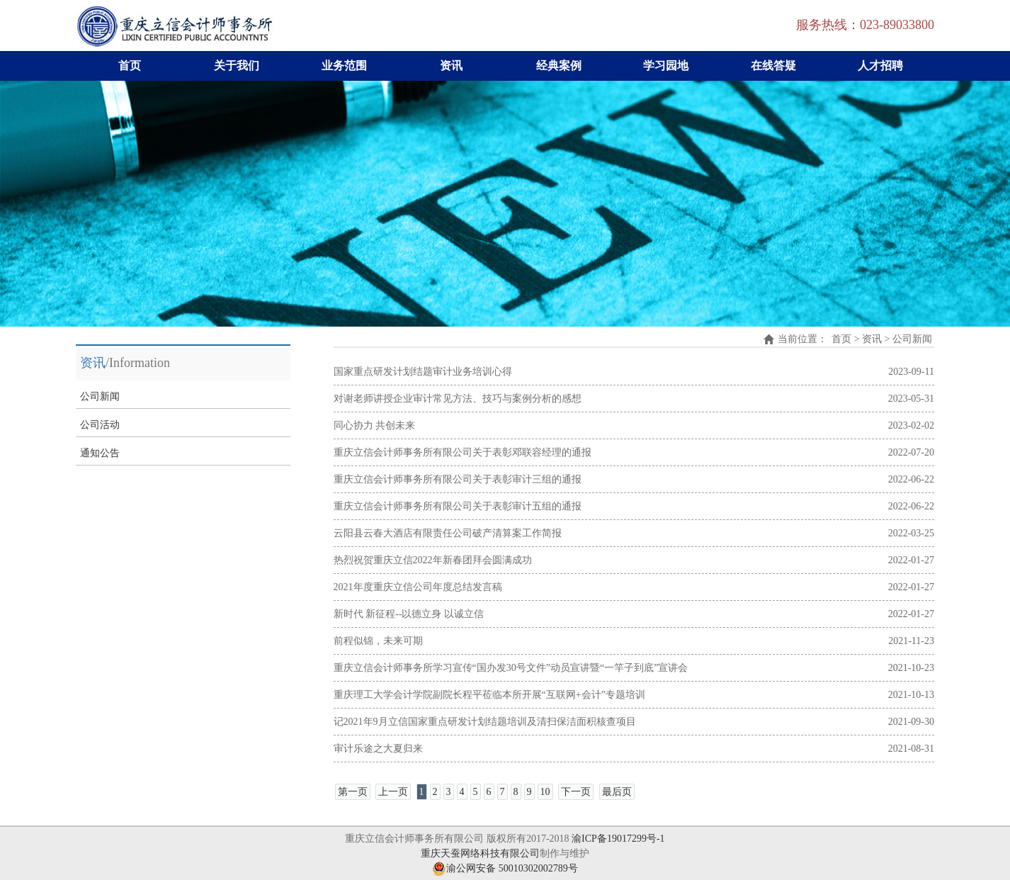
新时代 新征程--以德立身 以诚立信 (409, 614)
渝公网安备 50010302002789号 (505, 868)
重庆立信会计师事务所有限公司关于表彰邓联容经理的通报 (462, 452)
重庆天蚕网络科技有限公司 (480, 853)
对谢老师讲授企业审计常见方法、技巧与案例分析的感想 (457, 398)
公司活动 (100, 424)
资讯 (451, 66)
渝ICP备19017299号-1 (618, 838)
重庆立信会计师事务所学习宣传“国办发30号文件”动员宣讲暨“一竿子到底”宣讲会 (511, 667)
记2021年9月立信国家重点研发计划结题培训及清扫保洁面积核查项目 (485, 721)
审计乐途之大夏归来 (378, 748)
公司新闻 (100, 396)
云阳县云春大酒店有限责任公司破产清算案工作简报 (448, 533)
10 (545, 791)
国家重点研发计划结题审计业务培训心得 (423, 371)
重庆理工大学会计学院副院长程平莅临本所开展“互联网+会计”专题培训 (489, 694)
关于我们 (236, 66)
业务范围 (344, 66)
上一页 (393, 791)
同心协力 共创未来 (375, 425)
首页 (129, 66)
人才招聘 (880, 66)
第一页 (353, 791)
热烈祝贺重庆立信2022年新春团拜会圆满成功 (433, 560)
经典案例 (558, 66)
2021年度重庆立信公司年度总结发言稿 (418, 587)
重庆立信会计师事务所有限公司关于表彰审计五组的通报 (457, 506)
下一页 (576, 791)
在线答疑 (773, 66)
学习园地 (665, 66)
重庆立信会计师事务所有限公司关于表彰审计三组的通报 (457, 479)
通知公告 (100, 453)
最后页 (617, 791)
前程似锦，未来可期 (378, 641)
